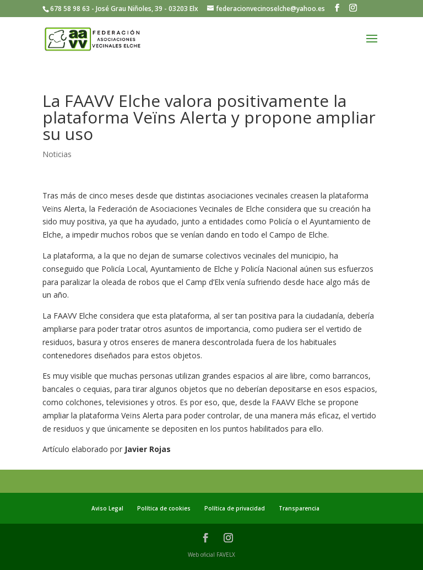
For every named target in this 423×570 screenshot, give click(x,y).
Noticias (57, 154)
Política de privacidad (234, 508)
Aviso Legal (107, 508)
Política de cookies (164, 508)
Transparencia (299, 508)
